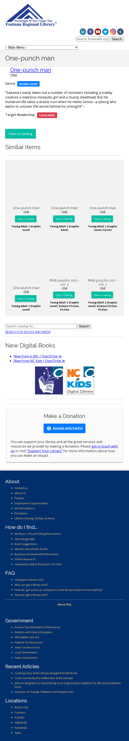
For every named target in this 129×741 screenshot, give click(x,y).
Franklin (19, 717)
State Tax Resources (27, 647)
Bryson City (21, 707)
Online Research (25, 559)
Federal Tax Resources (29, 642)
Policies (19, 498)
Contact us (21, 488)
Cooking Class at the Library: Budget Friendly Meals (46, 673)
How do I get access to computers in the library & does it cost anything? (59, 590)
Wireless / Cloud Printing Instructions (38, 534)
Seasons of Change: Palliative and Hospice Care (44, 692)
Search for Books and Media (27, 332)
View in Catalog (21, 133)
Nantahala (21, 728)
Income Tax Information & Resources (38, 627)
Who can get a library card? (31, 585)
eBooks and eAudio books (31, 549)
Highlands (21, 722)
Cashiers (20, 712)
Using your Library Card (29, 579)
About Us (20, 493)
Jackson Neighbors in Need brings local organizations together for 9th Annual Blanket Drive (68, 685)
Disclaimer (21, 513)
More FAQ (64, 604)
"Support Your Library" (45, 451)
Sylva (18, 733)
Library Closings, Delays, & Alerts (35, 518)
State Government (26, 657)
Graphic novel (28, 84)
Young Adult (47, 115)
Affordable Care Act (27, 637)
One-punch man (30, 70)
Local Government (26, 652)
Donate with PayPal (65, 428)
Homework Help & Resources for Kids (38, 564)
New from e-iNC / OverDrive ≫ (38, 356)
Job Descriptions (25, 508)
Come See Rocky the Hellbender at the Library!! (44, 678)
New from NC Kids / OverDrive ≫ (39, 361)
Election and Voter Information (34, 632)
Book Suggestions (26, 544)
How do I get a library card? (31, 595)
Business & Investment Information (37, 554)
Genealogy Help (25, 539)
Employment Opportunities (31, 503)
